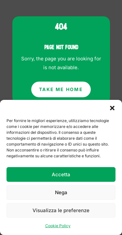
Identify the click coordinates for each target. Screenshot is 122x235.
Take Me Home (61, 89)
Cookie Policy (58, 225)
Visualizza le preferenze (61, 210)
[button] (112, 108)
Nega (61, 192)
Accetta (61, 174)
